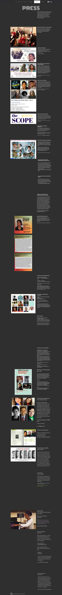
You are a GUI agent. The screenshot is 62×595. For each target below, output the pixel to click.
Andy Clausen (43, 286)
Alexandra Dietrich (45, 404)
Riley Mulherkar (39, 285)
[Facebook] (48, 1)
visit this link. (42, 53)
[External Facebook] (23, 582)
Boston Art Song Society (47, 135)
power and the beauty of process (41, 150)
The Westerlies (39, 284)
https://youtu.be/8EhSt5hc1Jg (44, 388)
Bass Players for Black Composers (42, 317)
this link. (42, 17)
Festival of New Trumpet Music (41, 277)
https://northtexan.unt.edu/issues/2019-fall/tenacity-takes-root (42, 485)
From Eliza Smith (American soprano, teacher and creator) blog (43, 211)
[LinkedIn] (51, 1)
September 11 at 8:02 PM (41, 280)
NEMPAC (41, 426)
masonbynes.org (39, 363)
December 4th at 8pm (40, 318)
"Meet (38, 217)
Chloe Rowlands (44, 278)
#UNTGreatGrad (41, 544)
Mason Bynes (41, 217)
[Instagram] (49, 1)
